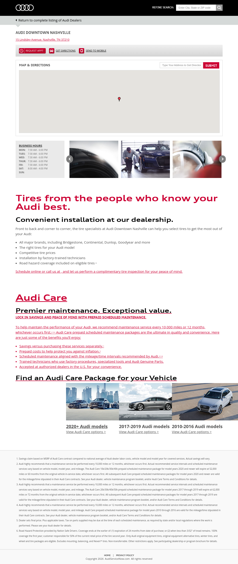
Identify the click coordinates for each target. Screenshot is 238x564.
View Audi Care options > (86, 431)
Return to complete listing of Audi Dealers (50, 20)
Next (222, 159)
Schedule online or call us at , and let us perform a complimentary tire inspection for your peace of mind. (99, 271)
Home (107, 555)
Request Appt (34, 50)
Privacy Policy (125, 555)
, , (42, 40)
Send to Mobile (96, 50)
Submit (211, 65)
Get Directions (66, 50)
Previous (69, 159)
